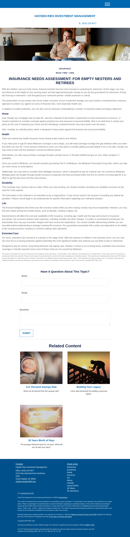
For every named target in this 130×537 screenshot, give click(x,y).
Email (24, 293)
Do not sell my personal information (60, 516)
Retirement (71, 467)
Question (24, 310)
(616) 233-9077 (87, 23)
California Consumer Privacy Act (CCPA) (84, 514)
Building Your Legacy (89, 387)
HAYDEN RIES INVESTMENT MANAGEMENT (65, 16)
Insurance (71, 475)
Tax (68, 478)
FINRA (87, 525)
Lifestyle (70, 483)
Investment (71, 470)
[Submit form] (26, 333)
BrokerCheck (63, 497)
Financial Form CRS (27, 493)
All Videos (71, 488)
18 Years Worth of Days (41, 440)
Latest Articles (72, 486)
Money (69, 480)
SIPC (92, 525)
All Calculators (73, 491)
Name (24, 276)
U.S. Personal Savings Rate (41, 387)
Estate (69, 472)
